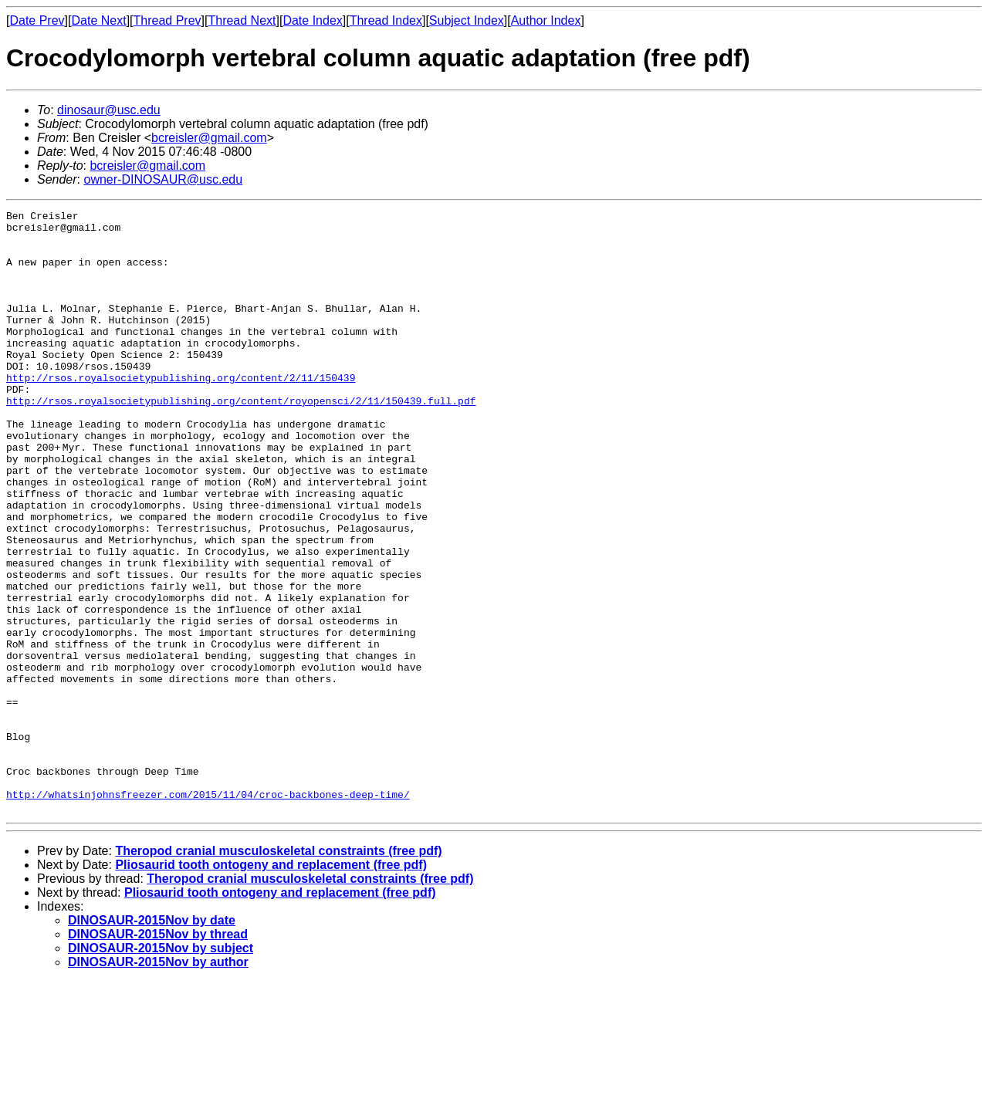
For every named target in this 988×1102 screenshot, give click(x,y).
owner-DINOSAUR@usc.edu (162, 179)
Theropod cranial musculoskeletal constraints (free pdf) (278, 971)
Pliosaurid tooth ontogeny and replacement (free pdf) (271, 985)
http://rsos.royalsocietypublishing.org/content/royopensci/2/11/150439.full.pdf (240, 440)
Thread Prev (167, 20)
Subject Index (466, 20)
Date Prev (36, 20)
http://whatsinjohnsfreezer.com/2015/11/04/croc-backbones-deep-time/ (208, 912)
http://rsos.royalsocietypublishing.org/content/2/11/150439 (180, 412)
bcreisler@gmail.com (209, 137)
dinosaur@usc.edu (109, 110)
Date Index (312, 20)
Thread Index (386, 20)
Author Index (546, 20)
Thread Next (242, 20)
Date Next (98, 20)
